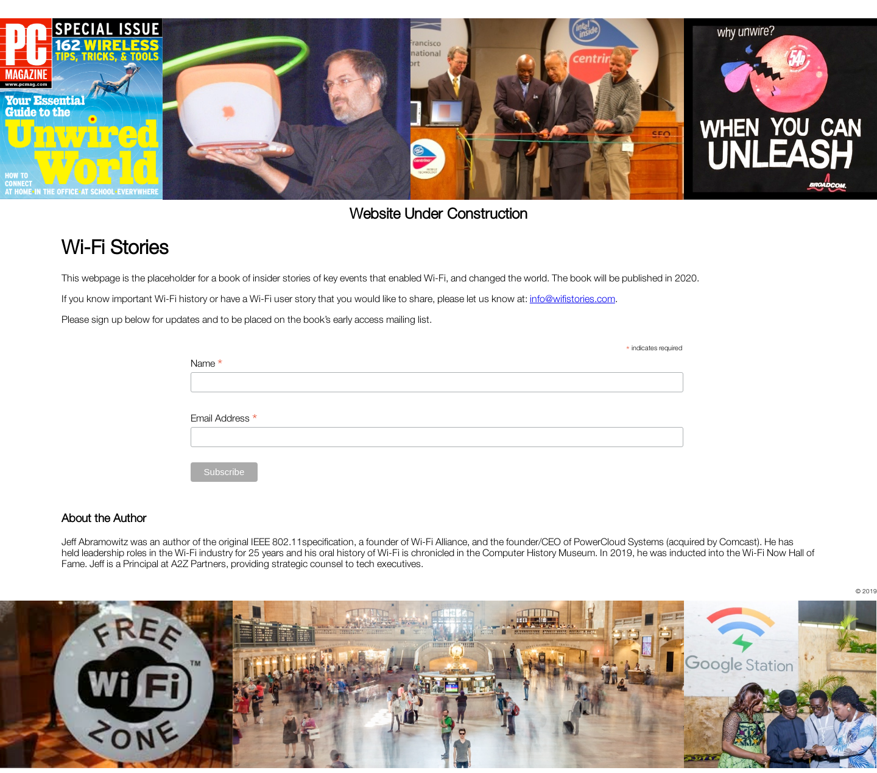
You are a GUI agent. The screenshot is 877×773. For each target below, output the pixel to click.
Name (206, 363)
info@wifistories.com (572, 298)
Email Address (224, 418)
